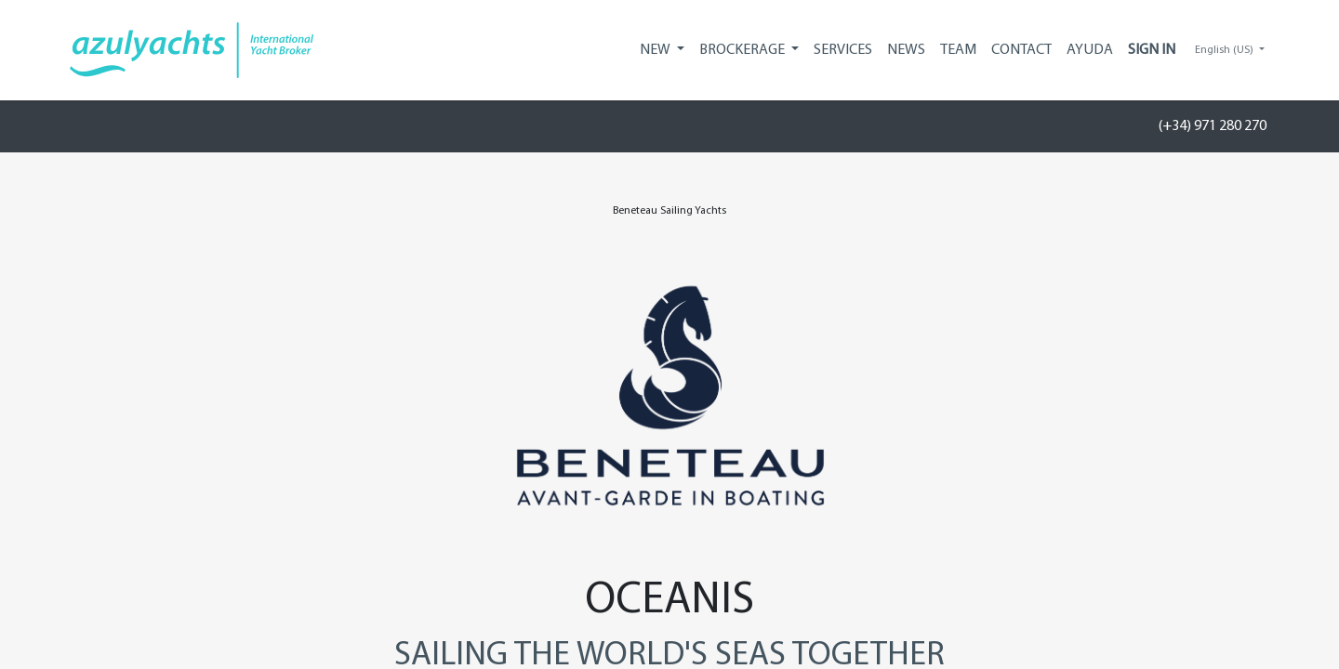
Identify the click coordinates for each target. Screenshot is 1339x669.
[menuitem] (843, 50)
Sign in (1151, 50)
